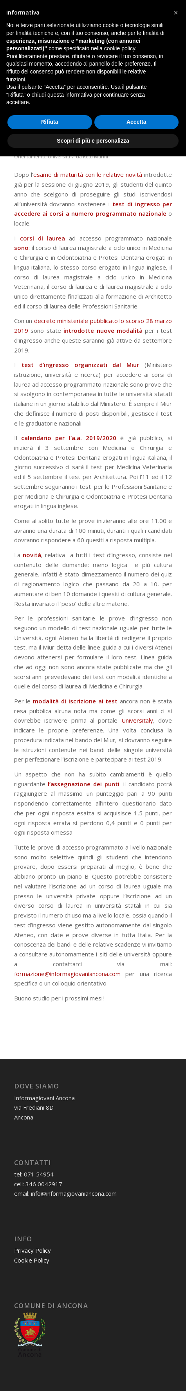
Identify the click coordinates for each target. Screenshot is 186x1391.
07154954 (49, 20)
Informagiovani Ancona (117, 146)
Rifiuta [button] (49, 1356)
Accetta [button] (136, 1356)
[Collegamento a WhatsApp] (109, 8)
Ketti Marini (95, 156)
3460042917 (88, 20)
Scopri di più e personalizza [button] (93, 1375)
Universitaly (137, 720)
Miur (132, 365)
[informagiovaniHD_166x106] (77, 49)
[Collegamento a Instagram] (131, 8)
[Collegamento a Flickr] (166, 8)
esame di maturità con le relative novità (87, 174)
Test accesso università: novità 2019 (85, 134)
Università (59, 156)
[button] (176, 1247)
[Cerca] (143, 49)
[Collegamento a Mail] (97, 8)
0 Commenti (66, 146)
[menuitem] (143, 49)
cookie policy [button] (119, 1283)
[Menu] (161, 49)
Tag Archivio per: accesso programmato (72, 76)
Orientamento (29, 156)
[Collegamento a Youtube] (154, 8)
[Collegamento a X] (143, 8)
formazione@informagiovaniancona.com (67, 974)
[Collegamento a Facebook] (120, 8)
